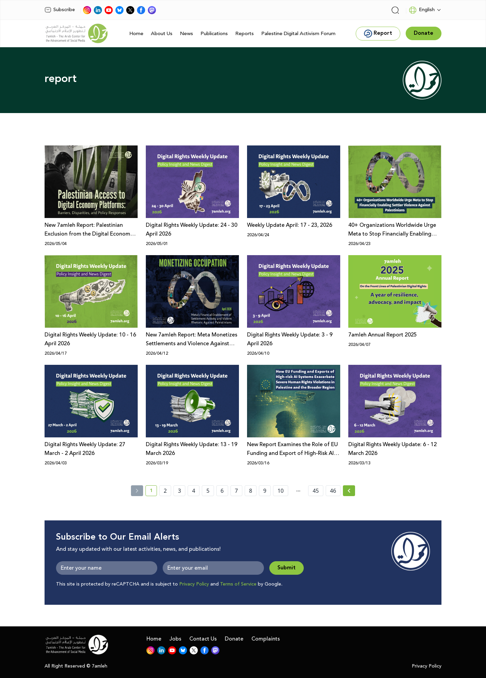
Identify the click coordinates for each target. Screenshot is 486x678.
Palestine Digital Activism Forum (298, 33)
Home (136, 33)
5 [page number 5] (207, 490)
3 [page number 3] (179, 490)
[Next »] (349, 490)
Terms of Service (238, 584)
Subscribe (60, 9)
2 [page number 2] (165, 490)
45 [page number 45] (316, 490)
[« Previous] (137, 490)
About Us (161, 33)
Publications (214, 33)
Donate (234, 639)
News (186, 33)
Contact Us (203, 639)
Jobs (175, 639)
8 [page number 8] (250, 490)
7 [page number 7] (236, 490)
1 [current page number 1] (153, 491)
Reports (244, 33)
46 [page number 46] (333, 490)
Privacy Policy (194, 584)
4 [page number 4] (193, 490)
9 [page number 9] (264, 490)
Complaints (265, 639)
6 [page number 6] (222, 490)
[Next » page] (349, 490)
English (422, 10)
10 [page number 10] (280, 490)
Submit (286, 568)
